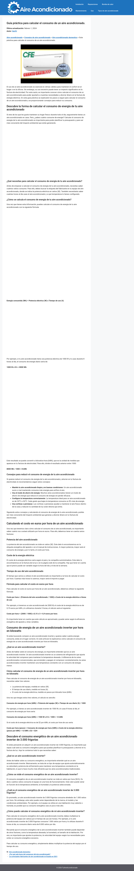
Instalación (80, 4)
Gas (92, 11)
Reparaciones (93, 4)
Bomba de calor (107, 4)
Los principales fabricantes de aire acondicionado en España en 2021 (33, 857)
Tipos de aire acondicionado (108, 11)
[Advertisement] (46, 142)
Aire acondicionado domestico (64, 37)
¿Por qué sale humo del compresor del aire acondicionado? (29, 854)
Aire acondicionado (15, 37)
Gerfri (14, 31)
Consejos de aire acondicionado (37, 37)
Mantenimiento (81, 11)
